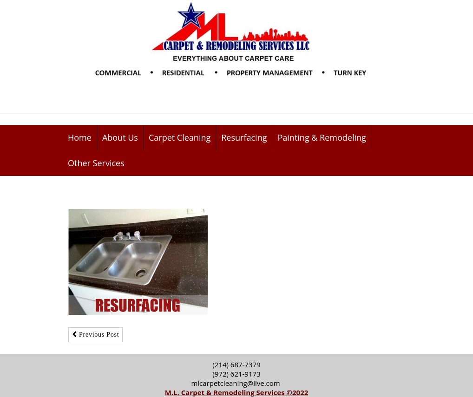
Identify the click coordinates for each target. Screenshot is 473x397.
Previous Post (95, 334)
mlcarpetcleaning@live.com (236, 383)
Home (80, 137)
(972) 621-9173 (236, 373)
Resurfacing (244, 137)
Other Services (96, 163)
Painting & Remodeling (321, 137)
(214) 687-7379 (236, 364)
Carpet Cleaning (179, 137)
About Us (120, 137)
